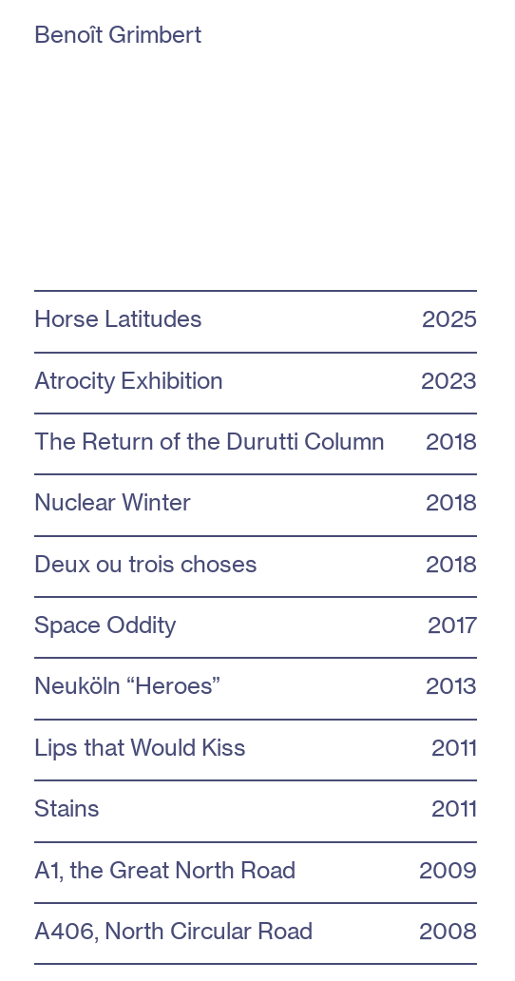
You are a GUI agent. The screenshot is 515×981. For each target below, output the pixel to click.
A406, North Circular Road (173, 930)
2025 (449, 318)
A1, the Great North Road (165, 870)
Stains (67, 808)
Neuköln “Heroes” (127, 685)
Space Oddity (105, 624)
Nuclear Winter (112, 502)
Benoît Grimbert (123, 34)
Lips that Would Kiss (140, 747)
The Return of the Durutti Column (209, 441)
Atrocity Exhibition (128, 380)
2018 (451, 502)
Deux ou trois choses (146, 563)
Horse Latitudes (118, 318)
